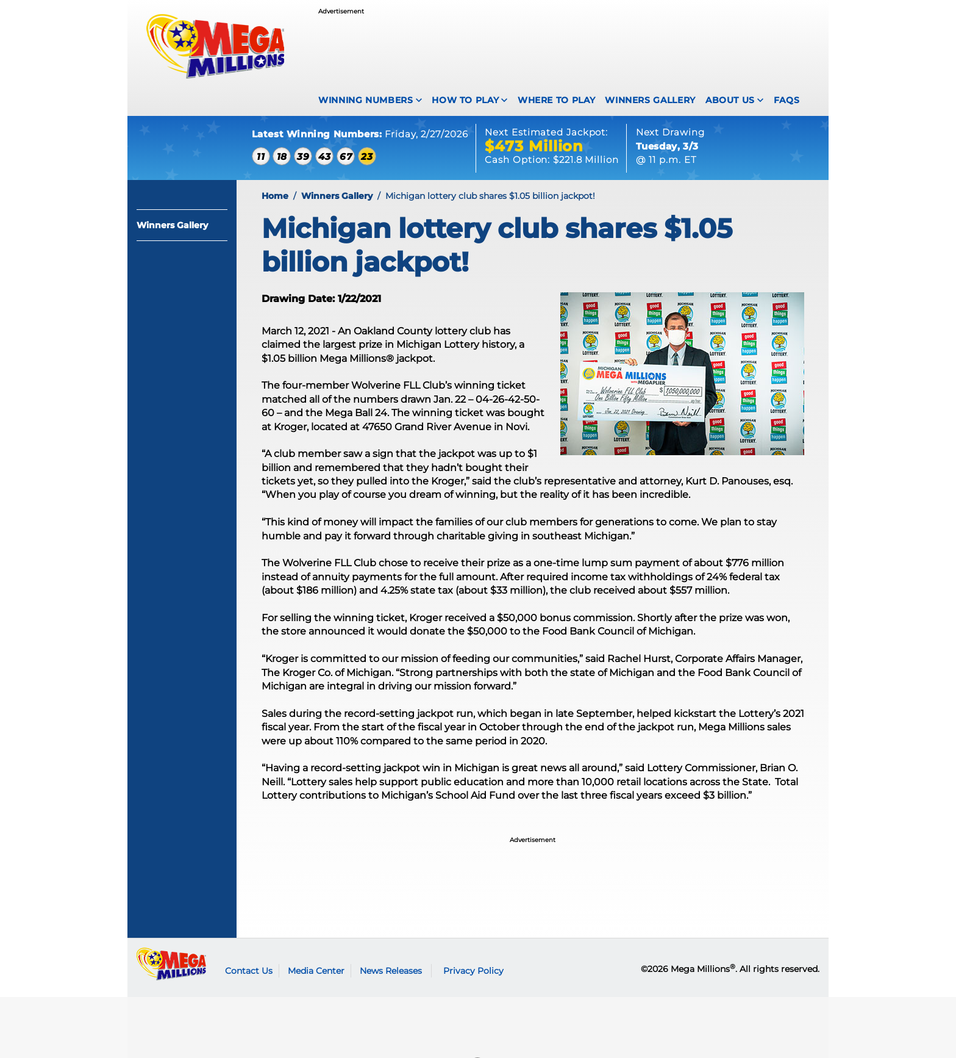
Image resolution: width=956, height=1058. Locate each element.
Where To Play (556, 100)
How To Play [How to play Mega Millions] (465, 100)
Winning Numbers (365, 100)
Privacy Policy (473, 970)
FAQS (787, 100)
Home (275, 195)
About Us (730, 100)
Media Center (316, 970)
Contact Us (249, 970)
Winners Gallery (650, 100)
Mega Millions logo (172, 964)
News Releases (391, 970)
